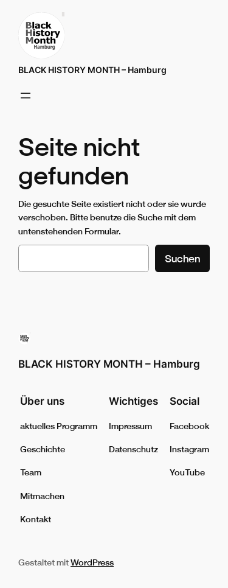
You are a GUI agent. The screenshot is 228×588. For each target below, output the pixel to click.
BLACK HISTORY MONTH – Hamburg (92, 70)
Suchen (182, 259)
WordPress (92, 562)
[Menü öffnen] (25, 95)
